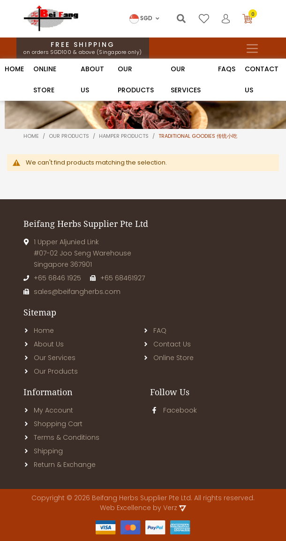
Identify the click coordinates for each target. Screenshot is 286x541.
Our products (69, 136)
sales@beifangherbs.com (71, 291)
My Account (48, 410)
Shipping (43, 451)
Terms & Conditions (61, 437)
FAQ (154, 330)
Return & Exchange (59, 464)
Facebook (173, 410)
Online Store (168, 357)
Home (14, 69)
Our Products (50, 371)
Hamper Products (124, 136)
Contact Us (167, 344)
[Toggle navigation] (252, 48)
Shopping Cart (53, 423)
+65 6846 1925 (52, 278)
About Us (43, 344)
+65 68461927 (117, 278)
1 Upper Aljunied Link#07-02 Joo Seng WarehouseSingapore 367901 (77, 253)
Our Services (49, 357)
